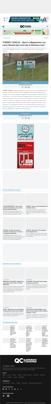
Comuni (15, 377)
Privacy (13, 383)
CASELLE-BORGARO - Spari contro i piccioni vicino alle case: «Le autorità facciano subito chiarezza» (13, 208)
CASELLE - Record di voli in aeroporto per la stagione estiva (36, 230)
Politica (14, 374)
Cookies (18, 383)
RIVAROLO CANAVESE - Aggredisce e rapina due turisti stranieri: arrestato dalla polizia (13, 283)
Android (33, 369)
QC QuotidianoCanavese (18, 402)
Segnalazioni (21, 377)
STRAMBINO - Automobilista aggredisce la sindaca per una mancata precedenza (45, 343)
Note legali (24, 383)
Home (4, 374)
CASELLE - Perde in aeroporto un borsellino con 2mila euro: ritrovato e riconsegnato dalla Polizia (13, 231)
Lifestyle (20, 374)
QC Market (42, 374)
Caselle (4, 48)
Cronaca (46, 37)
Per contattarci (6, 383)
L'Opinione (9, 377)
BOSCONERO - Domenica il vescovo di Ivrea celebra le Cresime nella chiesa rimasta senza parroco (13, 343)
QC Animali (36, 374)
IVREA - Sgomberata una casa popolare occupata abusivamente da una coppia (13, 310)
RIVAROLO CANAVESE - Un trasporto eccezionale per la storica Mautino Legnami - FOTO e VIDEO (45, 331)
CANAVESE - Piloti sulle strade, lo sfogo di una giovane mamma (36, 282)
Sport (4, 377)
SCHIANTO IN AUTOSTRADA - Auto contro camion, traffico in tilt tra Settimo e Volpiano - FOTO (36, 311)
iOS (29, 369)
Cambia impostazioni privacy (35, 383)
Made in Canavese (27, 374)
